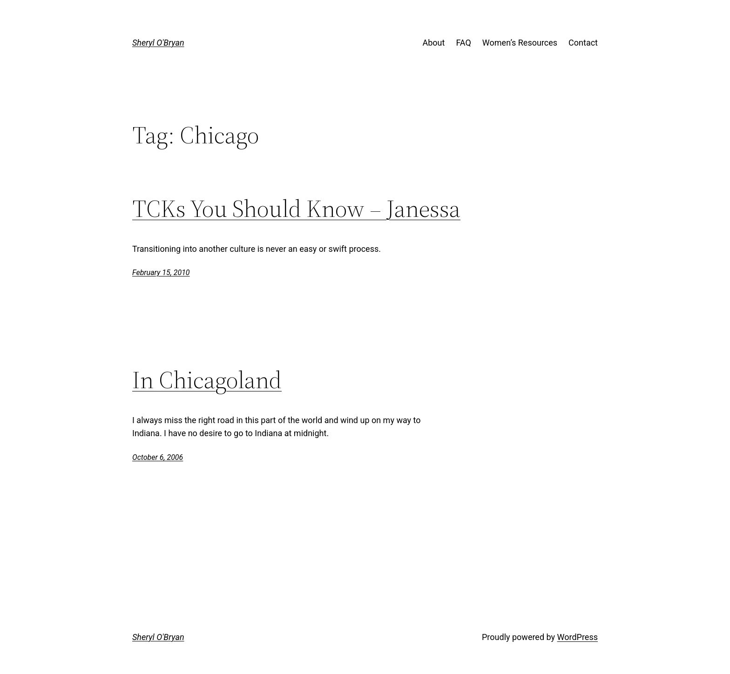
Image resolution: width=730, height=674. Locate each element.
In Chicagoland (207, 380)
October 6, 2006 (157, 457)
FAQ (463, 42)
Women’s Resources (519, 42)
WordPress (577, 637)
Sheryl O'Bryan (158, 42)
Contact (583, 42)
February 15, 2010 (161, 272)
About (433, 42)
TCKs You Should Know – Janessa (296, 208)
